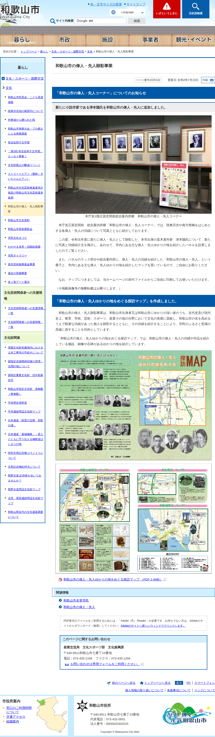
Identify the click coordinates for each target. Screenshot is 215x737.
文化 (90, 51)
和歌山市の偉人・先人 (79, 607)
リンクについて (204, 690)
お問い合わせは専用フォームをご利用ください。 (107, 664)
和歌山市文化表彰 (19, 220)
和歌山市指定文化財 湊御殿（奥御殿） (25, 391)
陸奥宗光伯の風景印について (25, 111)
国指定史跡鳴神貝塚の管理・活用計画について (25, 364)
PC (188, 683)
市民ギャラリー (17, 255)
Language (128, 12)
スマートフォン (204, 683)
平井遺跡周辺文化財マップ (24, 411)
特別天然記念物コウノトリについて (25, 455)
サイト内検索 (65, 20)
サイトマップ (136, 4)
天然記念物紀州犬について (24, 466)
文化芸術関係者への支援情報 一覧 (26, 311)
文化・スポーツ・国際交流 (67, 51)
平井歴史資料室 (17, 402)
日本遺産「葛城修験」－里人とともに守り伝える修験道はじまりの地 (25, 439)
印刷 (205, 80)
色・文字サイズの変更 (106, 4)
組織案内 (12, 721)
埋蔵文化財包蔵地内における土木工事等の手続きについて (25, 350)
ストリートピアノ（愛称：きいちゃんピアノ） (25, 176)
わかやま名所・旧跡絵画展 (24, 246)
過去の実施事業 (17, 273)
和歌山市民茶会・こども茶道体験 (25, 100)
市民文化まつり (17, 237)
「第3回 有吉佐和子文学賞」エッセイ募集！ (25, 154)
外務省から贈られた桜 (21, 119)
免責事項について (179, 690)
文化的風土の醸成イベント (24, 165)
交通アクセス (15, 716)
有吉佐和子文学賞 (19, 142)
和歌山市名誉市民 (76, 600)
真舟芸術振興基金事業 (21, 264)
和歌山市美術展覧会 (20, 229)
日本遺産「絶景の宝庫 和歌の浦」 (25, 423)
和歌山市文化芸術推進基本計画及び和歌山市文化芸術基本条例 (25, 192)
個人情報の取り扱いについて (144, 690)
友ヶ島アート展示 (19, 282)
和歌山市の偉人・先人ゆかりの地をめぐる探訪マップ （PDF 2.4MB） (114, 579)
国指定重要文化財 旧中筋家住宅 (25, 378)
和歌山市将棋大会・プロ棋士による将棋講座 (25, 131)
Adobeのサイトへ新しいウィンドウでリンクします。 (153, 625)
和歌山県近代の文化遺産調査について (25, 514)
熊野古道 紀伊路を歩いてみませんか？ (24, 478)
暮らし (44, 51)
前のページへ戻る (124, 683)
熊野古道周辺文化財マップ (24, 489)
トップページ (29, 51)
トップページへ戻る (157, 683)
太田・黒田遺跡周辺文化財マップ (25, 501)
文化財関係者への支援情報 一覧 (25, 324)
